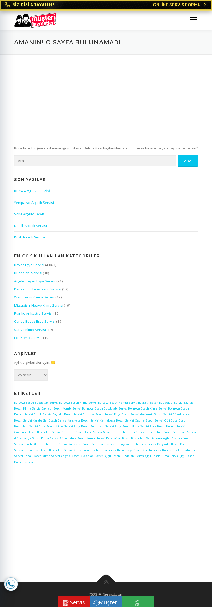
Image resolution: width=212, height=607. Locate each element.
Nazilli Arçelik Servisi (30, 225)
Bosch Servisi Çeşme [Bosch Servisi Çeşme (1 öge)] (130, 420)
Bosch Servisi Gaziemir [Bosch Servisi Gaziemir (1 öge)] (137, 414)
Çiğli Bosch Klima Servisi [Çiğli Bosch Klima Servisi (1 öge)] (161, 456)
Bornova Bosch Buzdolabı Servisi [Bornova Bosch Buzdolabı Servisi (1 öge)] (104, 408)
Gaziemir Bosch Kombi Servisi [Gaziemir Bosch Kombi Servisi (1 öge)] (124, 432)
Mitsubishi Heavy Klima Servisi (38, 305)
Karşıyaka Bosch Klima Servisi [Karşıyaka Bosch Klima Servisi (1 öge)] (136, 444)
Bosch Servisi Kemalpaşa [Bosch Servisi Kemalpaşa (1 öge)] (98, 420)
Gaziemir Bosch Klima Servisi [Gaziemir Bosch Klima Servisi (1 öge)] (82, 432)
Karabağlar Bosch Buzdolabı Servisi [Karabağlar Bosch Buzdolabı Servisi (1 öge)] (130, 438)
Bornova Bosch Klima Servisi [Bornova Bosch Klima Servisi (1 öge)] (147, 408)
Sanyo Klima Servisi (30, 329)
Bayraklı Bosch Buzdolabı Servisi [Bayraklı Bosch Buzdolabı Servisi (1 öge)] (160, 402)
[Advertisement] (106, 94)
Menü (193, 19)
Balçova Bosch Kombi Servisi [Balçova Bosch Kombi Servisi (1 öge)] (117, 402)
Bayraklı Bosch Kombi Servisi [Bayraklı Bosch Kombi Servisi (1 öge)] (61, 408)
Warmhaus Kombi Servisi (34, 297)
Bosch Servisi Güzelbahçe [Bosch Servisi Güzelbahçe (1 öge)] (172, 414)
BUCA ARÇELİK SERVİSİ (32, 191)
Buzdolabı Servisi (28, 272)
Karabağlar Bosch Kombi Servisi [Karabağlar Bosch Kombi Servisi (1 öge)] (46, 444)
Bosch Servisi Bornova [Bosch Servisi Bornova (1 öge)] (79, 414)
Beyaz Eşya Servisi (29, 264)
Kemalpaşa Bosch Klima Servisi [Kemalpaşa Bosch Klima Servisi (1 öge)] (95, 450)
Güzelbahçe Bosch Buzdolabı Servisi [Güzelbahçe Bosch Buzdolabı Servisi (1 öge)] (170, 432)
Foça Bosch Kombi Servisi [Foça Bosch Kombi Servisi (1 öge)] (167, 426)
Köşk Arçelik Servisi (29, 237)
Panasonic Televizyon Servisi (37, 289)
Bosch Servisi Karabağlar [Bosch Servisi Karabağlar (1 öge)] (31, 420)
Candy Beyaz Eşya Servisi (34, 321)
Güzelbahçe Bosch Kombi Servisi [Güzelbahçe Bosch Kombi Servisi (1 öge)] (82, 438)
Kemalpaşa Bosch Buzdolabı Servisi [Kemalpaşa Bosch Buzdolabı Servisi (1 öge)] (48, 450)
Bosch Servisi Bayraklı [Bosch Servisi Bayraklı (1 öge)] (48, 414)
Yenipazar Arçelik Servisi (34, 202)
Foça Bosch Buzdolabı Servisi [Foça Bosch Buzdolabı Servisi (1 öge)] (94, 426)
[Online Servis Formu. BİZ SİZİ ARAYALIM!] (106, 5)
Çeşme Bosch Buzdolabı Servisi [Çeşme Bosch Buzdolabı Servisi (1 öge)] (82, 456)
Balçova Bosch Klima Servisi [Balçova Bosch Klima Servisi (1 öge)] (78, 402)
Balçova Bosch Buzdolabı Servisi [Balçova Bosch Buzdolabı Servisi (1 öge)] (36, 402)
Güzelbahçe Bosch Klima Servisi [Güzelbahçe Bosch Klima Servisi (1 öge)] (36, 438)
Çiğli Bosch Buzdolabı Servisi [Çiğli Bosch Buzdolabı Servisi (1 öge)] (124, 456)
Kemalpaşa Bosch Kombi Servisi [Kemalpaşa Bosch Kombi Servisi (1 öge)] (139, 450)
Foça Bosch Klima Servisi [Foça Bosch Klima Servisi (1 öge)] (132, 426)
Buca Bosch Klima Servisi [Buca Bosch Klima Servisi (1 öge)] (56, 426)
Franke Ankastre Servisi (33, 313)
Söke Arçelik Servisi (30, 214)
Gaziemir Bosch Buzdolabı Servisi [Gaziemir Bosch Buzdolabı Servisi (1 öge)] (37, 432)
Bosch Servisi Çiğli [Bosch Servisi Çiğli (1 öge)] (157, 420)
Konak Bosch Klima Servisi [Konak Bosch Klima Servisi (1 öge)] (42, 456)
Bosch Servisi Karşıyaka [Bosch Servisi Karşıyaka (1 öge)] (64, 420)
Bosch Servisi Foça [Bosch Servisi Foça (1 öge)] (108, 414)
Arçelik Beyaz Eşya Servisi (35, 281)
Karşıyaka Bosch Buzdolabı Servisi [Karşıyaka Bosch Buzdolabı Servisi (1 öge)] (91, 444)
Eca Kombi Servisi (28, 337)
